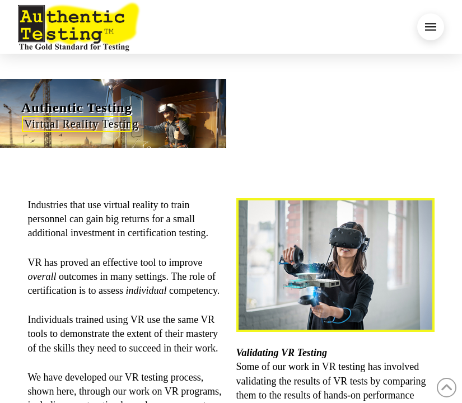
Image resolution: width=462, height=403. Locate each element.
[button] (430, 26)
